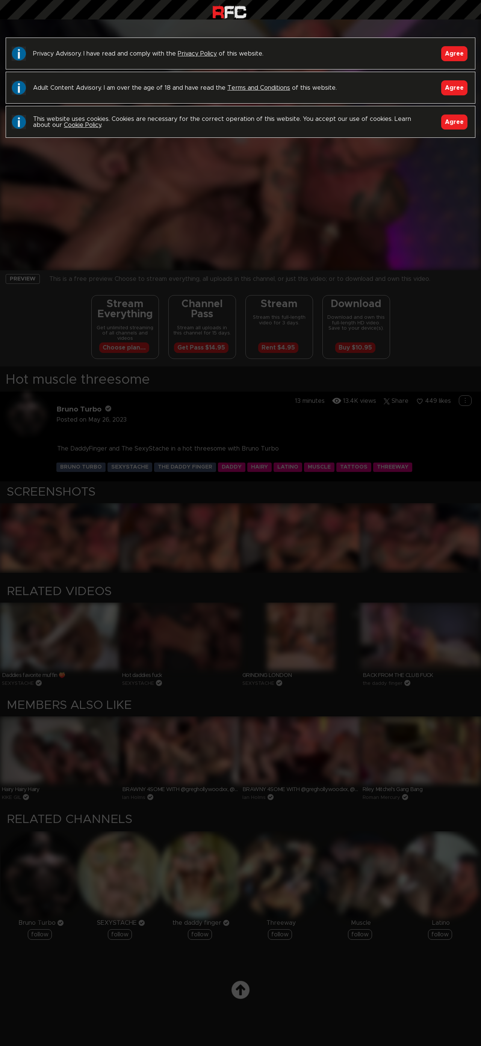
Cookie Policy (82, 125)
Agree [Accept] (454, 54)
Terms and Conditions (258, 88)
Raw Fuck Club (229, 11)
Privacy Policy (197, 54)
